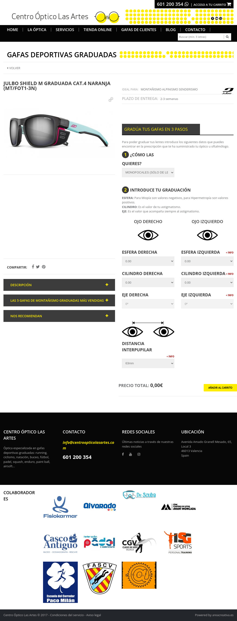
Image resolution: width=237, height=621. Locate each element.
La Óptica (37, 30)
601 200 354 (172, 4)
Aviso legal (93, 615)
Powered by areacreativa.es (214, 615)
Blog (171, 30)
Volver (13, 68)
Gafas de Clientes (138, 30)
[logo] (64, 17)
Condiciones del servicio (67, 615)
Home (12, 30)
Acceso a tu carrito (212, 5)
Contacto (195, 30)
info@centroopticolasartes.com (88, 445)
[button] (111, 99)
